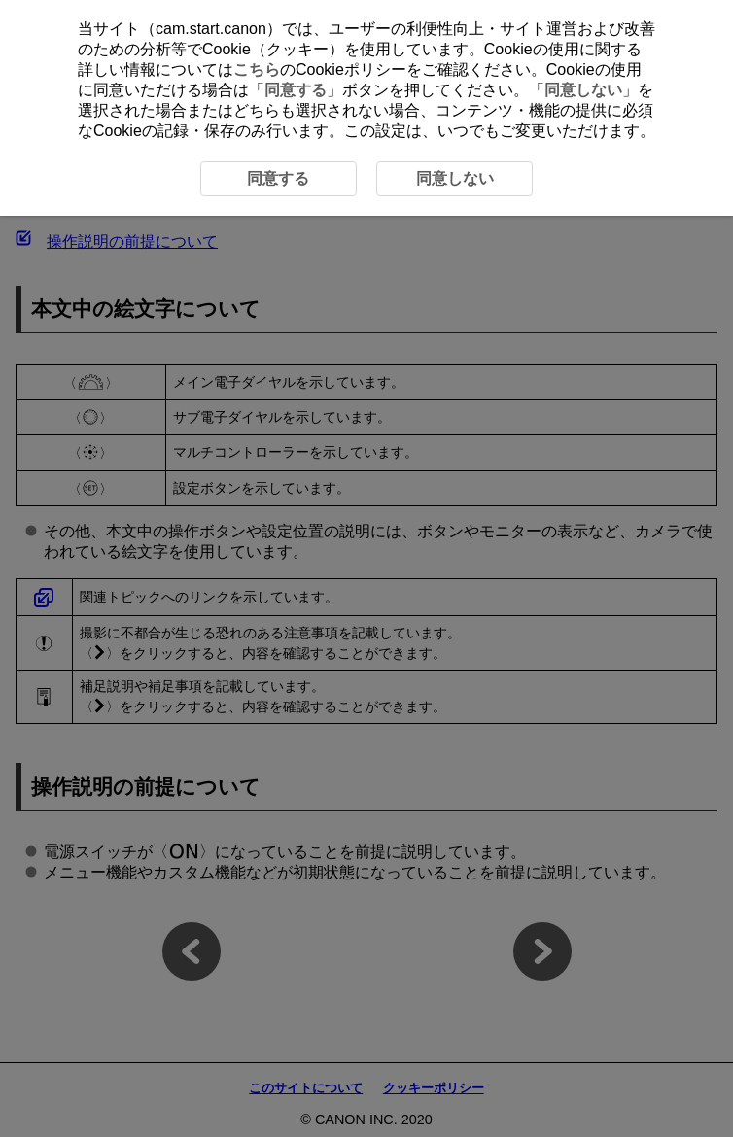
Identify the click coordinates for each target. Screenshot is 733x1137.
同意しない (583, 90)
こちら (256, 69)
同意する (295, 90)
